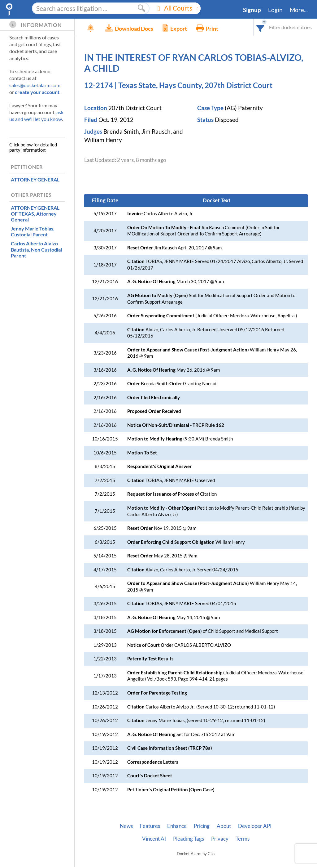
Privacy (219, 839)
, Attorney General (35, 213)
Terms (243, 839)
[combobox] (260, 27)
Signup (252, 10)
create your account (37, 92)
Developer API (254, 826)
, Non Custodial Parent (36, 249)
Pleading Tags (188, 839)
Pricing (202, 826)
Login (275, 10)
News (126, 826)
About (224, 826)
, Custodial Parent (32, 231)
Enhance (177, 826)
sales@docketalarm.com (34, 85)
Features (150, 826)
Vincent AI (154, 839)
